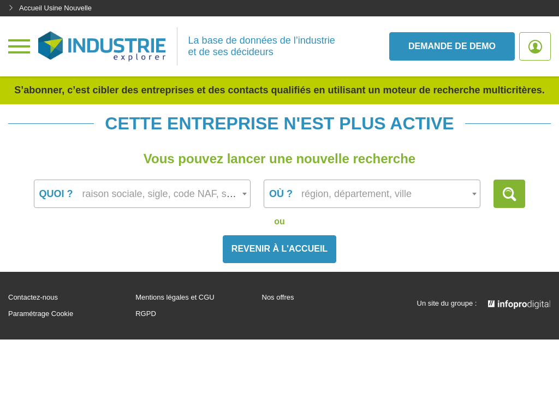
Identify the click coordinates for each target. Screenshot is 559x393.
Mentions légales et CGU (175, 297)
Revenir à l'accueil (279, 248)
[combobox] (142, 194)
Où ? (281, 193)
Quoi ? (56, 193)
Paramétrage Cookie (40, 314)
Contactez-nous (33, 297)
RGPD (145, 314)
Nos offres (278, 297)
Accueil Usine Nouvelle (50, 8)
